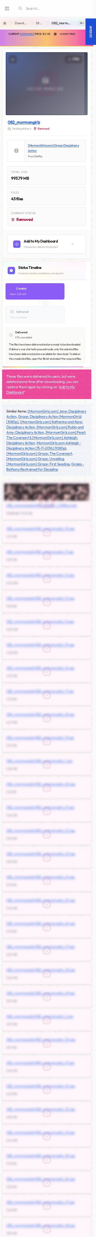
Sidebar (91, 32)
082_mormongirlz (24, 122)
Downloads (22, 23)
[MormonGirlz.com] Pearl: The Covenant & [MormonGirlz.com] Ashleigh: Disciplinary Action (46, 437)
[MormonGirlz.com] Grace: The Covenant (39, 453)
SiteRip (40, 23)
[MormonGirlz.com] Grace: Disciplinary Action (53, 148)
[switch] (81, 23)
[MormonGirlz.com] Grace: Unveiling (35, 458)
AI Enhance (27, 34)
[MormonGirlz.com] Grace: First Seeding (38, 464)
